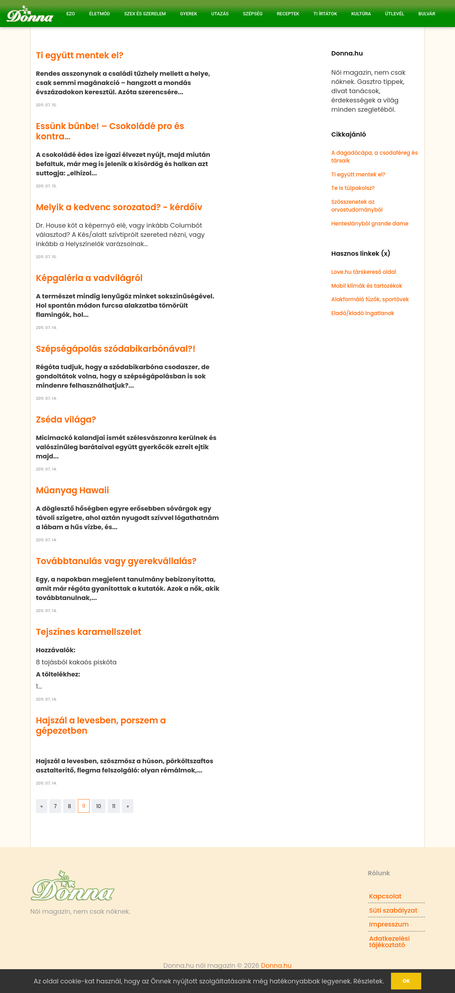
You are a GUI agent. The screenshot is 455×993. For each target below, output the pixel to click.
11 (114, 806)
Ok (406, 980)
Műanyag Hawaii (72, 490)
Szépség (252, 13)
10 (98, 806)
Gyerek (188, 13)
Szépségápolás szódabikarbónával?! (116, 349)
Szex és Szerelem (145, 13)
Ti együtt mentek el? (79, 55)
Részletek (367, 981)
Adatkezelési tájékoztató (389, 941)
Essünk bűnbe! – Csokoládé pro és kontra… (110, 131)
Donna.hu (276, 965)
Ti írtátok (325, 13)
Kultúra (361, 13)
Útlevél (395, 13)
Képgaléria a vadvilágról (89, 278)
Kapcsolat (385, 896)
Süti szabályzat (393, 910)
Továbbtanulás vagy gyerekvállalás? (116, 561)
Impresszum (389, 924)
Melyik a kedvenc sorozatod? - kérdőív (119, 207)
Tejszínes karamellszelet (88, 632)
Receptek (288, 13)
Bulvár (426, 13)
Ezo (70, 13)
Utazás (220, 13)
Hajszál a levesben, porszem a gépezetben (101, 726)
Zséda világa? (66, 419)
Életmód (99, 13)
